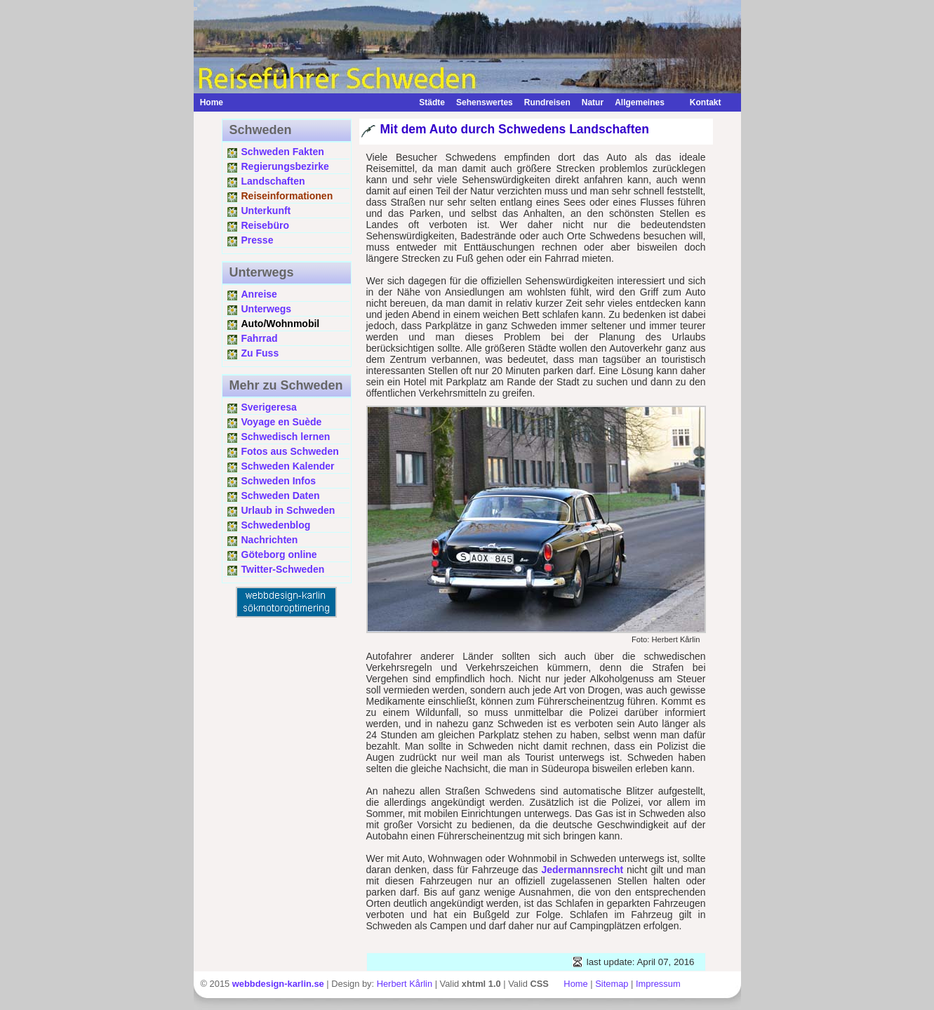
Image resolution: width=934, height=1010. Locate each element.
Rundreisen (547, 102)
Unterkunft (266, 210)
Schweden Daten (280, 495)
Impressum (658, 983)
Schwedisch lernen (286, 436)
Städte (432, 102)
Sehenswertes (484, 102)
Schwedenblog (276, 525)
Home (211, 102)
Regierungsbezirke (285, 166)
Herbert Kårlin (404, 983)
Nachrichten (269, 539)
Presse (257, 240)
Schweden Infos (278, 480)
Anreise (259, 294)
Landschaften (273, 181)
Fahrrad (259, 338)
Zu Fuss (260, 353)
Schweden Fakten (282, 151)
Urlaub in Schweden (288, 510)
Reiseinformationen (287, 195)
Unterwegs (266, 308)
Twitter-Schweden (283, 569)
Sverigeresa (269, 407)
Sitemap (611, 983)
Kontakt (698, 102)
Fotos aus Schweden (290, 451)
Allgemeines (640, 102)
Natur (592, 102)
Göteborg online (279, 554)
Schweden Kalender (288, 466)
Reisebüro (265, 225)
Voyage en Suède (281, 421)
